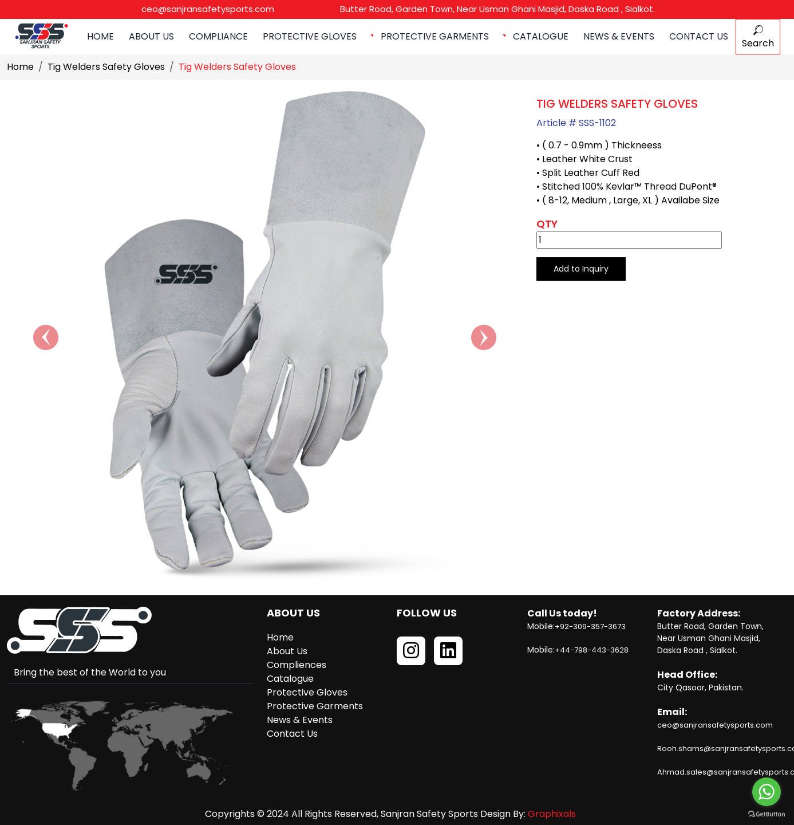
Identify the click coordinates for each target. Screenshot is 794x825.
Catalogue (540, 36)
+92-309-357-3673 (590, 626)
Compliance (218, 36)
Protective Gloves (307, 692)
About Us (151, 36)
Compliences (296, 664)
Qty (547, 224)
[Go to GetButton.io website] (766, 813)
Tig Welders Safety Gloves (106, 66)
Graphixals (552, 813)
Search (758, 37)
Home (100, 36)
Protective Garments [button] (436, 36)
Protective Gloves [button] (311, 36)
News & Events (618, 36)
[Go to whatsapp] (766, 791)
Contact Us (698, 36)
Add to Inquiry (581, 268)
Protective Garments (315, 706)
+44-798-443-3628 (592, 650)
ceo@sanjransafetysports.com (206, 9)
